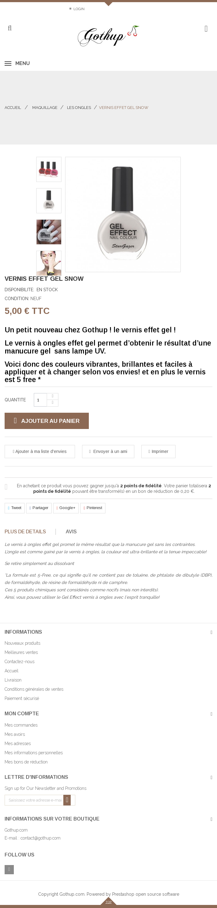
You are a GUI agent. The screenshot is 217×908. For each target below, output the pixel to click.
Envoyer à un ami (109, 451)
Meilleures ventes (21, 652)
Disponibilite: (19, 289)
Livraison (13, 680)
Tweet (14, 508)
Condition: (17, 298)
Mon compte (22, 713)
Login (79, 9)
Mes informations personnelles (34, 752)
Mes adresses (18, 743)
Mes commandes (21, 725)
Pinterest (93, 508)
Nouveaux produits (22, 643)
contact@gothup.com (41, 838)
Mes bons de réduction (26, 761)
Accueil (13, 107)
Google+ (66, 508)
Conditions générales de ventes (34, 689)
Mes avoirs (15, 734)
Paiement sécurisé (22, 698)
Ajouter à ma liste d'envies (40, 451)
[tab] (30, 532)
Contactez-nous (21, 9)
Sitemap (55, 9)
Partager (39, 508)
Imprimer (160, 451)
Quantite (15, 399)
